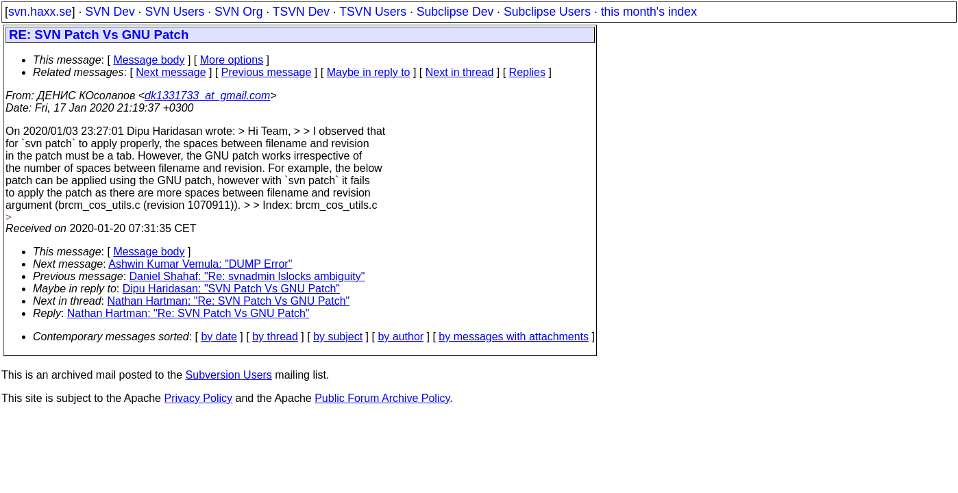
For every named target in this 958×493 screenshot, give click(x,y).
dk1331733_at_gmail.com (207, 95)
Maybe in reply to (368, 72)
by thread (275, 336)
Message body (148, 60)
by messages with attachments (514, 336)
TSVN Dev (301, 11)
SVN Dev (109, 11)
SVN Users (174, 11)
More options (232, 60)
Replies (527, 72)
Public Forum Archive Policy (382, 398)
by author (400, 336)
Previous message (266, 72)
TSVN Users (372, 11)
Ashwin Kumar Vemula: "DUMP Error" (200, 264)
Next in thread (460, 72)
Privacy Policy (198, 398)
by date (218, 336)
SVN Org (238, 11)
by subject (338, 336)
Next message (171, 72)
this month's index (649, 11)
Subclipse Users (547, 11)
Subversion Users (229, 375)
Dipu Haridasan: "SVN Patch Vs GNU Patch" (231, 288)
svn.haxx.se (40, 11)
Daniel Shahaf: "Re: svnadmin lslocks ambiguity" (247, 276)
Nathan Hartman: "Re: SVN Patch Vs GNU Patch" (229, 301)
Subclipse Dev (455, 11)
